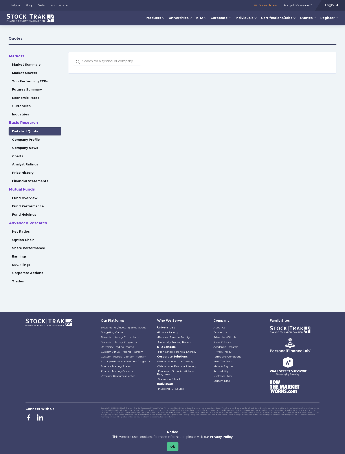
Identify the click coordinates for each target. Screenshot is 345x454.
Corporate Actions (27, 273)
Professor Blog (222, 376)
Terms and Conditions (227, 356)
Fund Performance (28, 206)
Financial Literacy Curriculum (120, 337)
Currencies (21, 106)
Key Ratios (21, 231)
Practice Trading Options (117, 371)
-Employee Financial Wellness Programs (175, 372)
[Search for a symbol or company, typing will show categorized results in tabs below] (107, 61)
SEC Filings (21, 265)
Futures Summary (27, 89)
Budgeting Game (112, 332)
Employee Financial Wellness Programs (125, 361)
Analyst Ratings (25, 164)
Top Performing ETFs (30, 81)
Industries (20, 114)
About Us (219, 327)
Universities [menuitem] (179, 18)
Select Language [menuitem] (51, 5)
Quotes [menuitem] (306, 18)
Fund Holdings (24, 215)
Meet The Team (223, 361)
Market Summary (26, 65)
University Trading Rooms (117, 346)
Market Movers (24, 73)
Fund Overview (24, 198)
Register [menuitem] (327, 18)
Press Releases (222, 342)
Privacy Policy (222, 351)
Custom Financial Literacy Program (124, 356)
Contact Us (220, 332)
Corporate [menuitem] (219, 18)
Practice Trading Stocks (115, 366)
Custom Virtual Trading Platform (122, 351)
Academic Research (225, 346)
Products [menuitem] (153, 18)
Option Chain (23, 240)
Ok (172, 446)
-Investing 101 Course (170, 388)
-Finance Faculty (167, 332)
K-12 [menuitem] (199, 18)
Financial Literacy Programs (119, 342)
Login (331, 5)
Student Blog (221, 380)
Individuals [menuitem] (244, 18)
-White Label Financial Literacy (176, 366)
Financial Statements (30, 181)
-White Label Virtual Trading (175, 361)
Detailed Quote (25, 131)
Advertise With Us (224, 337)
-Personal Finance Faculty (173, 337)
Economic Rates (25, 98)
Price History (22, 173)
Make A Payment (224, 366)
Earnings (19, 256)
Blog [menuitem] (28, 5)
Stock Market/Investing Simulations (123, 327)
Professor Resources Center (118, 376)
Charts (17, 156)
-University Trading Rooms (174, 342)
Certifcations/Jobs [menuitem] (276, 18)
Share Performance (28, 248)
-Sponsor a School (168, 379)
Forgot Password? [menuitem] (298, 5)
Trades (18, 281)
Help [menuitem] (13, 5)
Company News (25, 148)
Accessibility (221, 371)
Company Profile (26, 140)
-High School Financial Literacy (176, 351)
